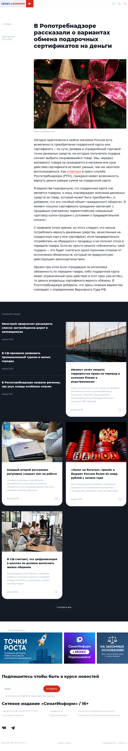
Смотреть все (64, 607)
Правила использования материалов (99, 715)
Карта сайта (64, 742)
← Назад (6, 24)
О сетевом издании (13, 715)
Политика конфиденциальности (96, 711)
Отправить (51, 688)
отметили (74, 171)
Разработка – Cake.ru (114, 742)
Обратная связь (58, 715)
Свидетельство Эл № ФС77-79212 (20, 711)
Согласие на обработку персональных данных (30, 696)
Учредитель (55, 711)
